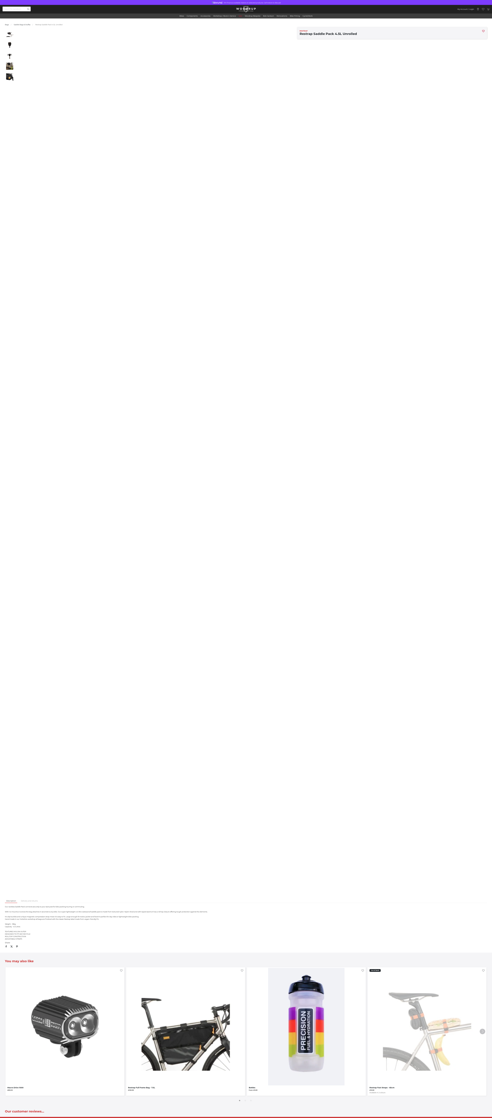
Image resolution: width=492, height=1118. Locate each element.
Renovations (282, 16)
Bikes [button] (181, 16)
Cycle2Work (308, 16)
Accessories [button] (205, 16)
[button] (483, 9)
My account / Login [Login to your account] (465, 9)
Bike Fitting (295, 16)
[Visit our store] (478, 9)
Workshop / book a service (224, 16)
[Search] (16, 9)
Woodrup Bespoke (252, 16)
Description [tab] (11, 901)
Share (7, 943)
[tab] (239, 1100)
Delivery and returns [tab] (29, 901)
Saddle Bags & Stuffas (22, 25)
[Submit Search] (28, 9)
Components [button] (192, 16)
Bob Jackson (268, 16)
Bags (7, 25)
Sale (240, 16)
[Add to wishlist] (121, 970)
